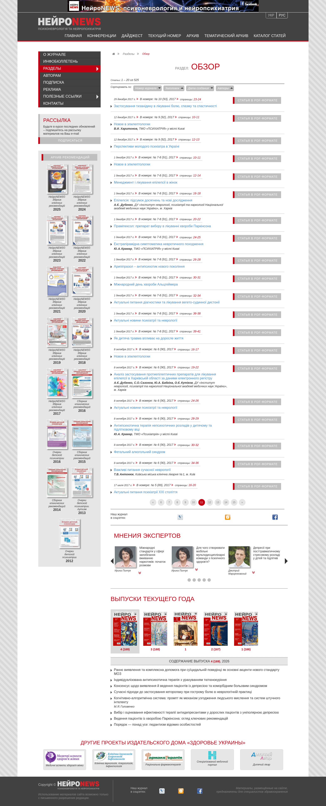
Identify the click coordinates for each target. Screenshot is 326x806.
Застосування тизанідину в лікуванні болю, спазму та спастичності (165, 106)
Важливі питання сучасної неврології (142, 470)
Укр (271, 15)
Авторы (223, 88)
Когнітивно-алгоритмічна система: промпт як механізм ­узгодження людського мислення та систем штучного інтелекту (197, 700)
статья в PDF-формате (258, 100)
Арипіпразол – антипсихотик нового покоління (149, 266)
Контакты (53, 103)
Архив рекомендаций (70, 157)
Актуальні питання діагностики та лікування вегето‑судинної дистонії (167, 302)
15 (234, 502)
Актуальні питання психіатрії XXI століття (146, 492)
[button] (189, 580)
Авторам (52, 75)
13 (217, 502)
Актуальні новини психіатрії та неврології (145, 320)
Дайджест (132, 36)
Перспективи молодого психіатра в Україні (146, 146)
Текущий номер (164, 36)
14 (226, 502)
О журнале (54, 54)
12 (209, 502)
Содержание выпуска (199, 661)
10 (193, 502)
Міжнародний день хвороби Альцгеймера (146, 284)
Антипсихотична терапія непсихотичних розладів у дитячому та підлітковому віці (163, 427)
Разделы (128, 54)
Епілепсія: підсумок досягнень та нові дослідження (153, 200)
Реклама (52, 89)
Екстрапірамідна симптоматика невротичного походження (158, 244)
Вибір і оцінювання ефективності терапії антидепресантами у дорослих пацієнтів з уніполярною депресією (196, 712)
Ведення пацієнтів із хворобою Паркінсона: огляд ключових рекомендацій (171, 718)
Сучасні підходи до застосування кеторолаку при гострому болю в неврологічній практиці (183, 692)
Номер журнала (146, 88)
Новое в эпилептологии (132, 124)
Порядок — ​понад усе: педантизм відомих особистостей (157, 724)
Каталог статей (270, 36)
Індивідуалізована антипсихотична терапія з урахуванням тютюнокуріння (170, 680)
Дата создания (198, 88)
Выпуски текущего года (152, 598)
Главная (73, 36)
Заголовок (172, 88)
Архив (192, 36)
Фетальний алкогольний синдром (139, 452)
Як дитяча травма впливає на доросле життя (148, 338)
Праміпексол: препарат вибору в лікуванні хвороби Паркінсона (162, 226)
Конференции (101, 36)
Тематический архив (226, 36)
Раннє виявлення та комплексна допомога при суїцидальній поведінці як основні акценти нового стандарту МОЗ (196, 672)
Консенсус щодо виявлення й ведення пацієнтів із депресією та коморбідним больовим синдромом (190, 686)
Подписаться (70, 140)
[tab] (125, 631)
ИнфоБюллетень (60, 61)
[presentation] (113, 567)
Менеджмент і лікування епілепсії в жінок (145, 182)
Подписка (53, 82)
